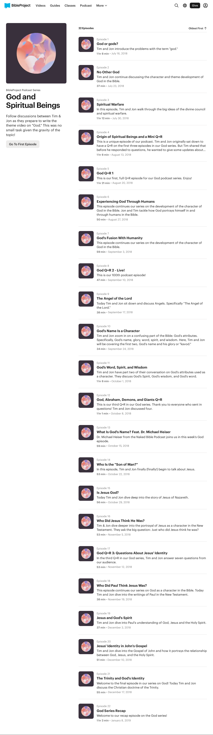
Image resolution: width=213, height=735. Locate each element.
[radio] (198, 28)
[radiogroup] (198, 28)
